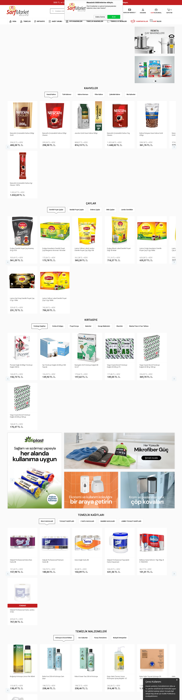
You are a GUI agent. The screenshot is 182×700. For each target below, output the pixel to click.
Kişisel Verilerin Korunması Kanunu (48, 632)
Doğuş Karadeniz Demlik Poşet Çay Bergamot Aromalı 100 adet (53, 199)
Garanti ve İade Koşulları (44, 647)
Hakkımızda (12, 636)
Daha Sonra (100, 17)
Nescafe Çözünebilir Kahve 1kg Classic (118, 134)
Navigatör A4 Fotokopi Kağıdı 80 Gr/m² (86, 266)
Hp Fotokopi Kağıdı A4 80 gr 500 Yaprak (54, 266)
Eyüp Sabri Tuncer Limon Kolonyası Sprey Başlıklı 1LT (117, 477)
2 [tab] (154, 51)
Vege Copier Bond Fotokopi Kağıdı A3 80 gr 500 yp (150, 266)
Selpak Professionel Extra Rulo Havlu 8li (21, 410)
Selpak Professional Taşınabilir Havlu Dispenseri (118, 410)
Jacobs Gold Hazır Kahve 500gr (86, 133)
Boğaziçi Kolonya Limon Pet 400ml (20, 477)
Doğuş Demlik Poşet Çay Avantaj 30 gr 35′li (22, 199)
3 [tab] (156, 51)
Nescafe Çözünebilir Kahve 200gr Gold (22, 134)
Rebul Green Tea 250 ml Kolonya (86, 476)
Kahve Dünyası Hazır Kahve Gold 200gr (151, 134)
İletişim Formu (12, 647)
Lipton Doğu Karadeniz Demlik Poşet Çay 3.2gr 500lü (151, 199)
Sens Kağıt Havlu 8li (82, 409)
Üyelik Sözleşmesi (42, 639)
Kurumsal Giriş (13, 651)
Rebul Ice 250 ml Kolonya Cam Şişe (53, 477)
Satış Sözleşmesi (42, 643)
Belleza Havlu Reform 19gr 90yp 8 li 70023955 (152, 410)
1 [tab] (152, 51)
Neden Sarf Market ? (15, 639)
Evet (114, 17)
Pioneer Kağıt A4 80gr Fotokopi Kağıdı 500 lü (21, 266)
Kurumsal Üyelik (13, 632)
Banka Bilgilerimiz (14, 643)
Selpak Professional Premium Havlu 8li (53, 410)
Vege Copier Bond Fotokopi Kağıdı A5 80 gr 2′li (117, 266)
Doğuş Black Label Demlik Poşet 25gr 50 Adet (119, 199)
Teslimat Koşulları (42, 636)
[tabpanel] (155, 40)
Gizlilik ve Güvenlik (42, 651)
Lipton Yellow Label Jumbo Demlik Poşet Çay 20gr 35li (85, 199)
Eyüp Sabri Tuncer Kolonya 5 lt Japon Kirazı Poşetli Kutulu (150, 477)
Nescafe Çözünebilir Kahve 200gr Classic (54, 134)
